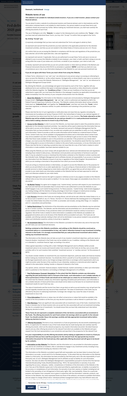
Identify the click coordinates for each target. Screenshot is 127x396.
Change (46, 9)
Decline (43, 387)
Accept (31, 387)
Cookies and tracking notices (57, 383)
